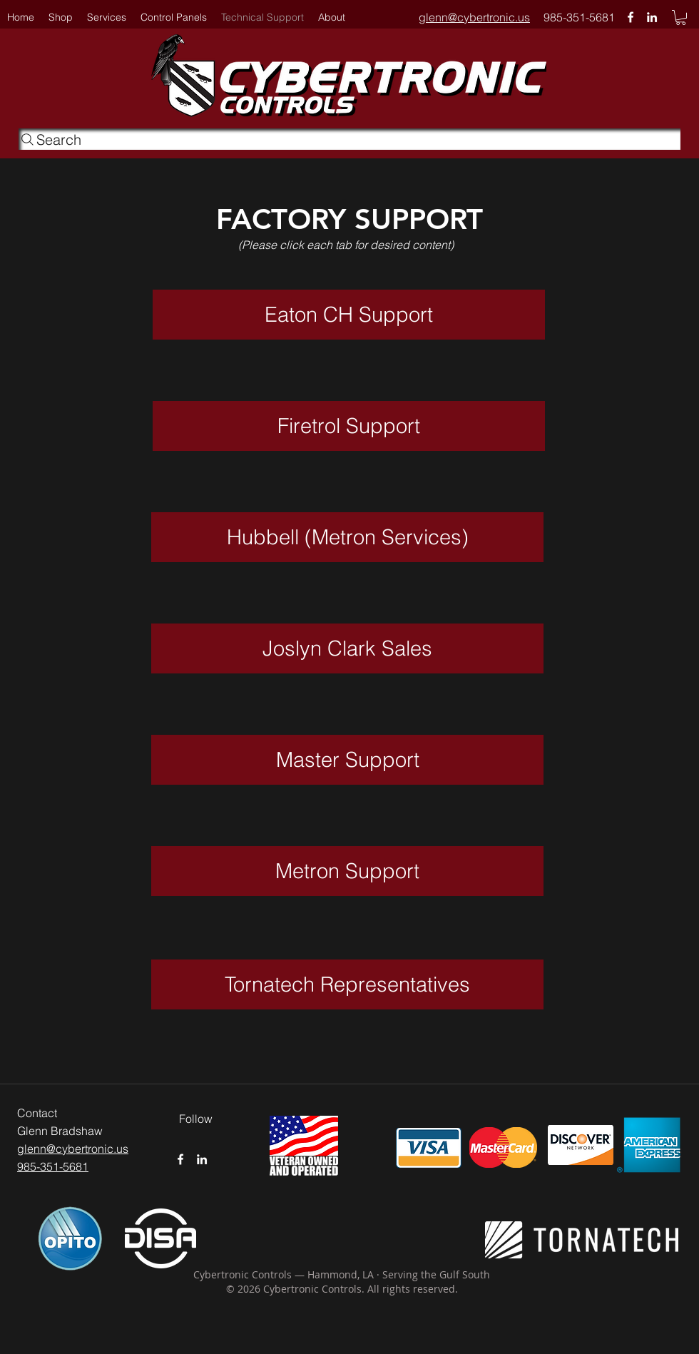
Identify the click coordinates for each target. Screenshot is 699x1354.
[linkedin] (652, 17)
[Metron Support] (347, 871)
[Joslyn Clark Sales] (347, 648)
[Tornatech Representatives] (347, 984)
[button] (331, 17)
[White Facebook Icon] (630, 17)
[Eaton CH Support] (349, 315)
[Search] (349, 139)
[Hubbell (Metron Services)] (347, 537)
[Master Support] (347, 760)
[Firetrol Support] (349, 426)
